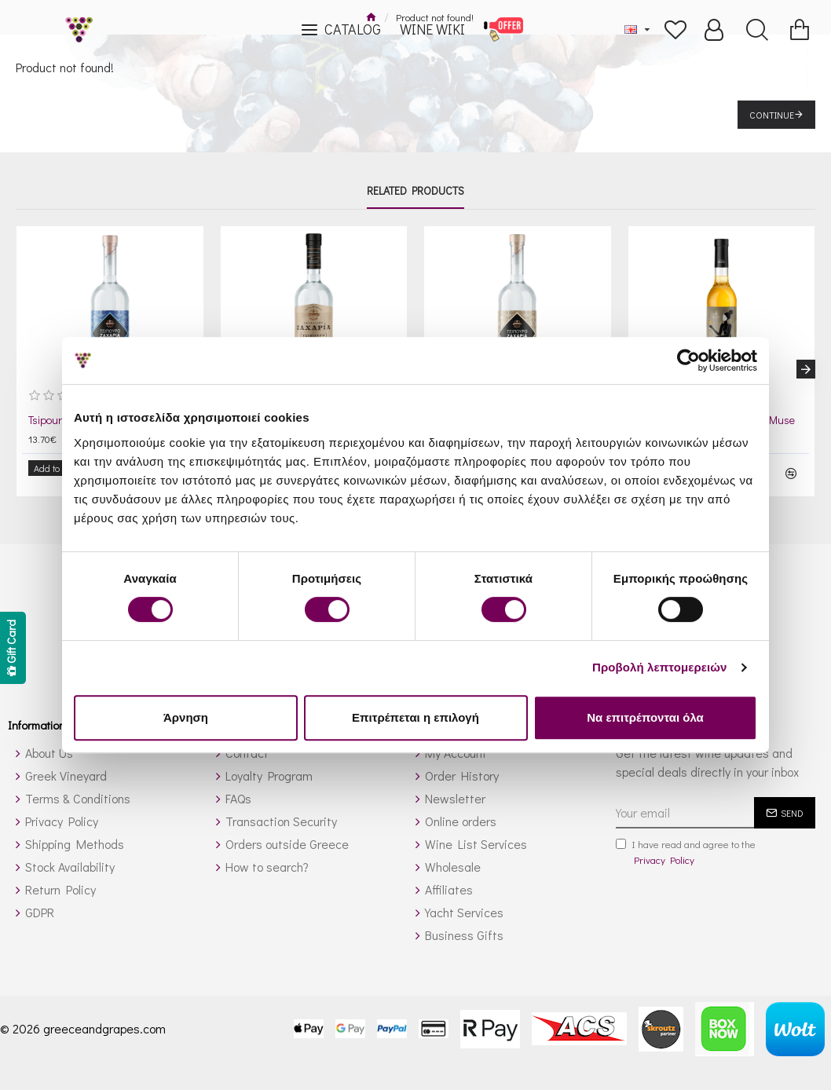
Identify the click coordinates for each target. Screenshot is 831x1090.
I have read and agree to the (686, 841)
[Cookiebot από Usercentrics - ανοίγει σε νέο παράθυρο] (688, 360)
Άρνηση (185, 717)
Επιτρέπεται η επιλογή (415, 717)
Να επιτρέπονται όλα (645, 717)
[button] (805, 363)
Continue (771, 114)
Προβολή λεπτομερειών (659, 667)
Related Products (415, 191)
